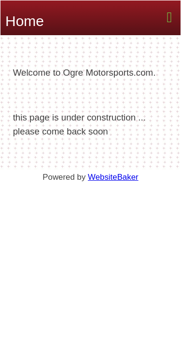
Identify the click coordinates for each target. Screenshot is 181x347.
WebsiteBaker (113, 177)
